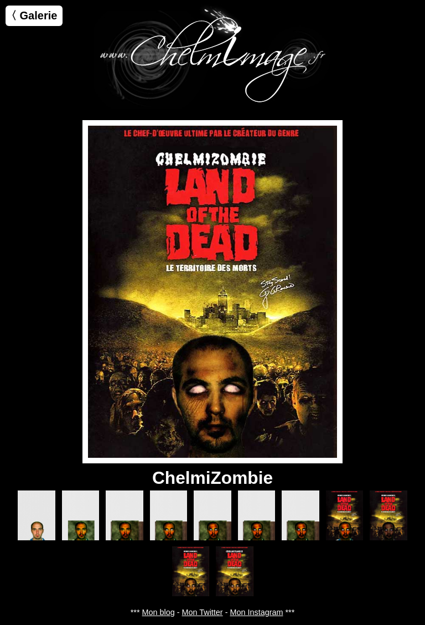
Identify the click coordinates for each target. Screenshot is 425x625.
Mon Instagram (256, 612)
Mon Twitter (202, 612)
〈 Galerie (31, 15)
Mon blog (158, 612)
